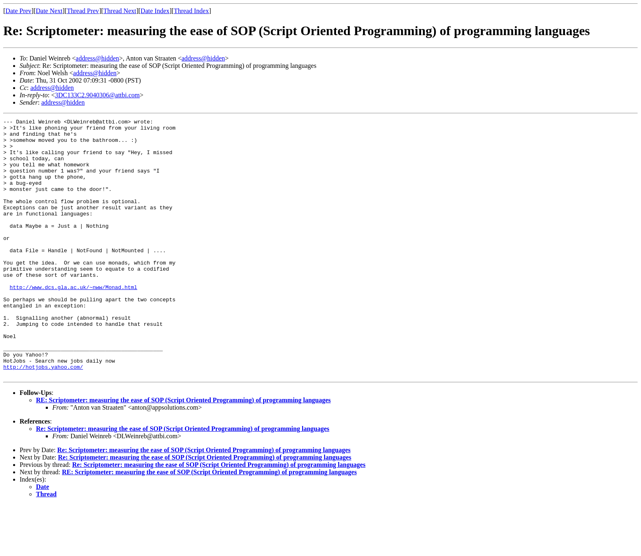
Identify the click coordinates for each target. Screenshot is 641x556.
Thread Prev (83, 10)
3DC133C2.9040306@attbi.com (97, 95)
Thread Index (191, 10)
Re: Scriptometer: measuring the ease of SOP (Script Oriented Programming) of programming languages (182, 480)
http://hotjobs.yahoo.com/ (43, 417)
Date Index (155, 10)
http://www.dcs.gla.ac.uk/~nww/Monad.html (73, 321)
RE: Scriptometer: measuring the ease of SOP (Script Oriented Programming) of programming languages (183, 451)
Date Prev (18, 10)
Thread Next (119, 10)
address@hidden (97, 58)
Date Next (49, 10)
